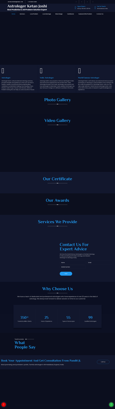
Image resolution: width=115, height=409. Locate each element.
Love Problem (34, 14)
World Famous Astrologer (88, 77)
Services (22, 14)
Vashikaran (70, 14)
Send (66, 274)
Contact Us (100, 14)
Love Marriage (47, 14)
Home (13, 14)
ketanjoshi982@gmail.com (15, 1)
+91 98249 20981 (32, 1)
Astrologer (6, 77)
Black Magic (59, 14)
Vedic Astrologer (47, 77)
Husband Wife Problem (85, 14)
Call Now (103, 362)
